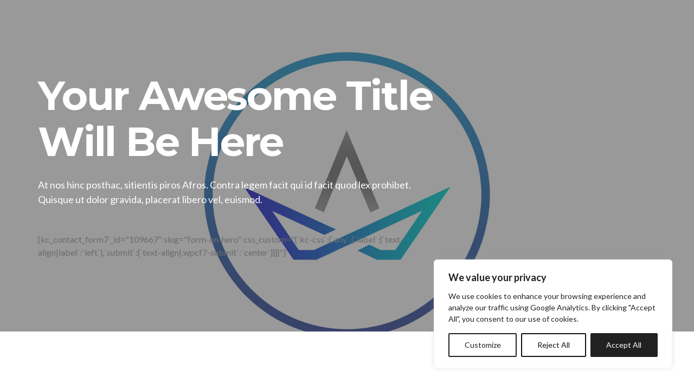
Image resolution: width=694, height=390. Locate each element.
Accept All (623, 344)
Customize (483, 344)
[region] (553, 313)
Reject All (553, 344)
